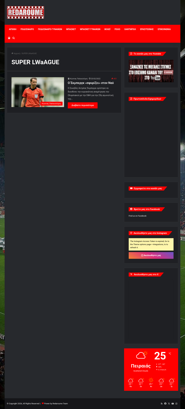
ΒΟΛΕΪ (107, 29)
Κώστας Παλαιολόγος (79, 79)
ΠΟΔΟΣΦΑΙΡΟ (27, 29)
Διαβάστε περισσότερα (82, 105)
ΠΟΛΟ (117, 29)
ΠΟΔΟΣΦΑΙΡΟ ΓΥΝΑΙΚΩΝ (50, 29)
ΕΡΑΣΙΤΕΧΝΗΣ (147, 29)
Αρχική (15, 53)
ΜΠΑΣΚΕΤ (71, 29)
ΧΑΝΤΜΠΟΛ (130, 29)
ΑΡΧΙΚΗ (12, 29)
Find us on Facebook (137, 216)
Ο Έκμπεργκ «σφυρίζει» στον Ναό (91, 83)
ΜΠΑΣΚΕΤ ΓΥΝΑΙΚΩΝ (90, 29)
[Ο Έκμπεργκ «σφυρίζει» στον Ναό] (37, 92)
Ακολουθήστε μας (151, 255)
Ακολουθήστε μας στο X (146, 274)
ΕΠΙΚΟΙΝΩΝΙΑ (164, 29)
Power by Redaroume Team (56, 403)
